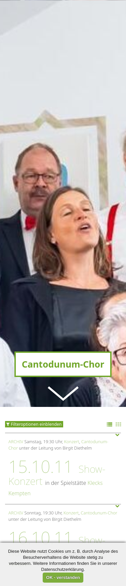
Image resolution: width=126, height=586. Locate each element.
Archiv (15, 407)
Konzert (71, 407)
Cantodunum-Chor (99, 478)
